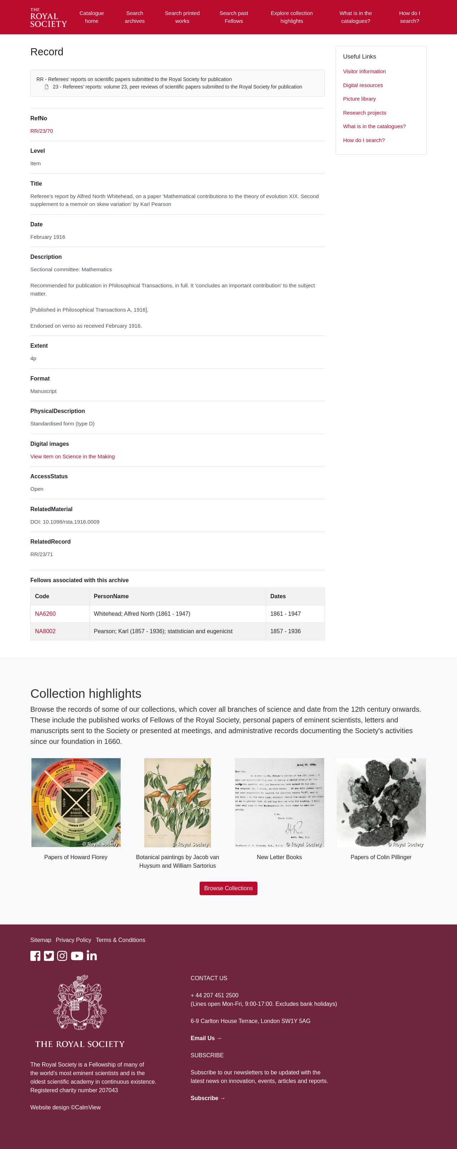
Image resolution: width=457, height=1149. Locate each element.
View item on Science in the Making (72, 456)
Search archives (135, 17)
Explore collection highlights (292, 17)
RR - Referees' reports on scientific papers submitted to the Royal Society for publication (134, 79)
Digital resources (363, 85)
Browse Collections (228, 888)
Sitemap (40, 940)
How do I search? (409, 17)
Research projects (364, 113)
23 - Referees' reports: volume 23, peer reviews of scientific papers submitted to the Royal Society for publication (177, 87)
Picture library (359, 99)
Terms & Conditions (120, 940)
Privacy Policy (73, 940)
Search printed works (182, 17)
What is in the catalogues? (356, 17)
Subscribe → (208, 1098)
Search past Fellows (234, 17)
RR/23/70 (41, 131)
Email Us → (206, 1038)
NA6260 (45, 614)
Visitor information (364, 71)
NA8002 (45, 631)
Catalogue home (92, 17)
